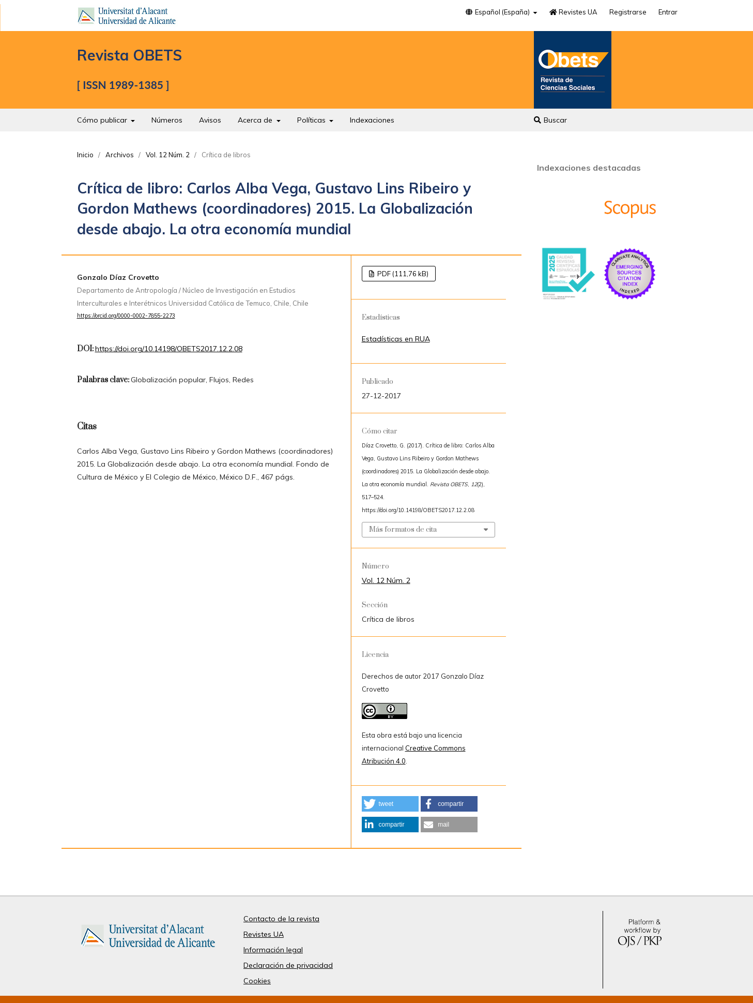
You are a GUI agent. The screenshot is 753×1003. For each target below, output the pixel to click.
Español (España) (498, 12)
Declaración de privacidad (288, 965)
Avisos (210, 120)
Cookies (257, 980)
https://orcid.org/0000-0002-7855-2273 (126, 315)
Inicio (85, 155)
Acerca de (256, 120)
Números (166, 120)
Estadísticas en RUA (396, 338)
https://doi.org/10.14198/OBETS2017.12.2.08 (168, 348)
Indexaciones (372, 120)
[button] (390, 804)
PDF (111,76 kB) (402, 274)
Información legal (273, 949)
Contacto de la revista (281, 918)
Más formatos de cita (403, 529)
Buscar (550, 120)
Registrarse (628, 12)
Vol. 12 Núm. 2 (168, 155)
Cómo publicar (103, 120)
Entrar (668, 12)
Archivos (119, 155)
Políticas (312, 120)
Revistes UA (573, 12)
